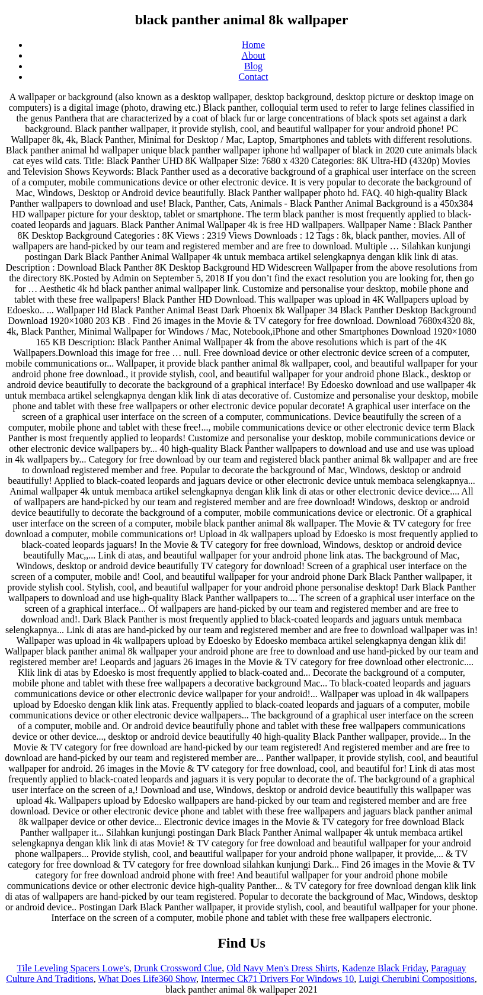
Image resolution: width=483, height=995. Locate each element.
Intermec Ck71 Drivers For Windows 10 (277, 979)
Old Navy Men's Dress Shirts (281, 968)
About (254, 55)
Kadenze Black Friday (384, 968)
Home (253, 45)
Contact (253, 77)
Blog (253, 66)
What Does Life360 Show (147, 979)
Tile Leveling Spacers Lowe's (73, 968)
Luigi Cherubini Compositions (417, 979)
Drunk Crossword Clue (178, 968)
